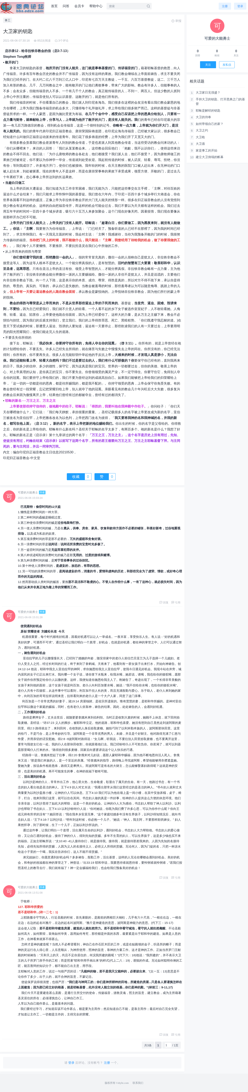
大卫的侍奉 (203, 117)
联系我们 (138, 1082)
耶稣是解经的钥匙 (208, 110)
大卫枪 (200, 137)
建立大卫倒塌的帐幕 (209, 157)
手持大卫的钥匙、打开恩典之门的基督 (220, 101)
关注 (208, 64)
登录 (240, 6)
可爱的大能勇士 (28, 492)
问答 (66, 6)
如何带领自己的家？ (209, 124)
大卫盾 (200, 143)
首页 (54, 6)
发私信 (227, 64)
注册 (225, 6)
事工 (7, 20)
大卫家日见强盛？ (208, 92)
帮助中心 (95, 6)
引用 (175, 602)
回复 (163, 602)
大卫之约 (202, 130)
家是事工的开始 (206, 150)
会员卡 (79, 6)
